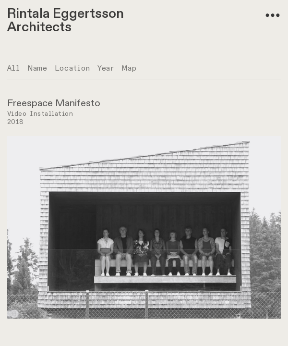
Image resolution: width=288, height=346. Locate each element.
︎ (272, 15)
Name (37, 68)
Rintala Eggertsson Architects (65, 20)
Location (72, 68)
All (13, 68)
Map (129, 68)
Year (106, 68)
